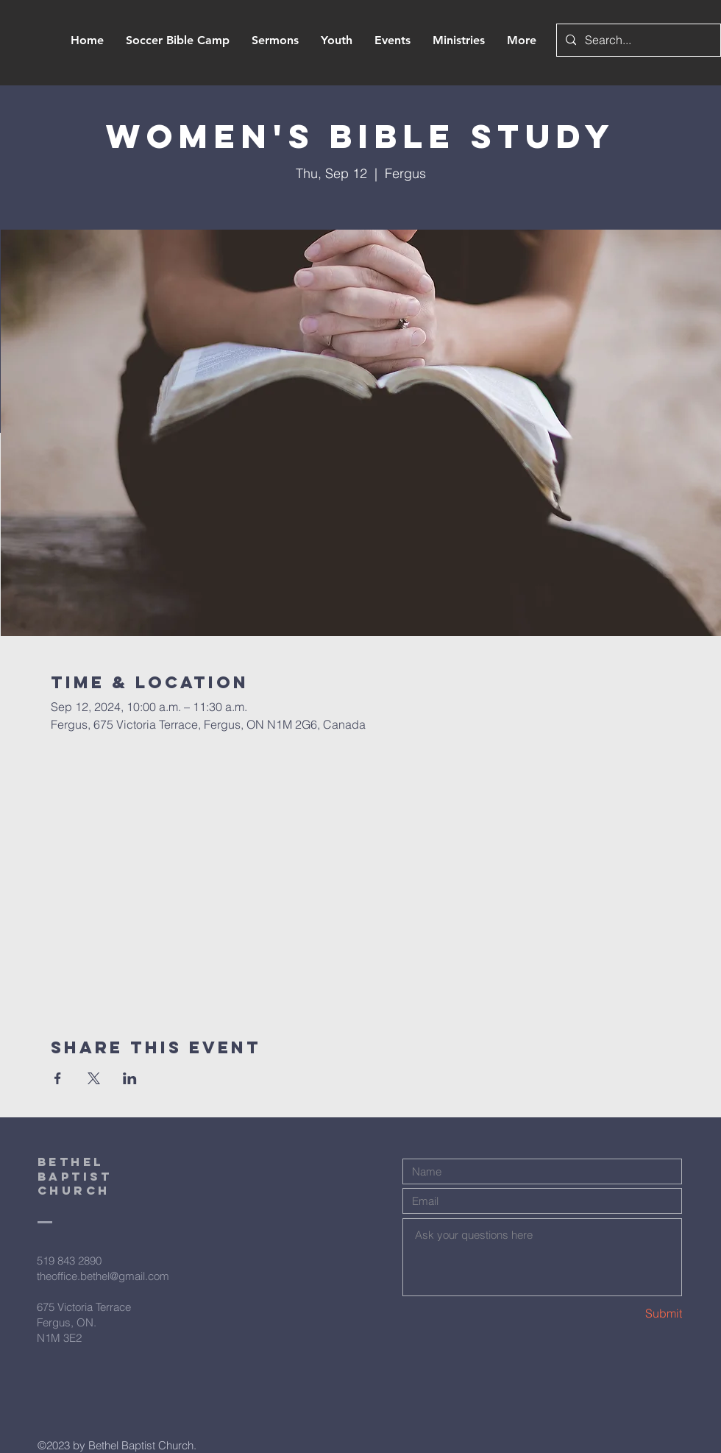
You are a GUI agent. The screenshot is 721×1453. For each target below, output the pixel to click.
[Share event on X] (94, 1078)
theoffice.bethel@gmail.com (103, 1276)
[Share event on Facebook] (58, 1078)
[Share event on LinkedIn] (130, 1078)
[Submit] (630, 1313)
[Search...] (637, 40)
